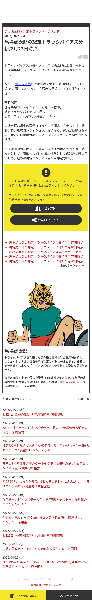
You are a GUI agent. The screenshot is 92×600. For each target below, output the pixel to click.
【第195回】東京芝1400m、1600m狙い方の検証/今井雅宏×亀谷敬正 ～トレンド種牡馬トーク (44, 564)
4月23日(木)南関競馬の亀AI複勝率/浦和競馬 (32, 535)
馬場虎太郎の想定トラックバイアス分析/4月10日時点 (46, 247)
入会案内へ (46, 208)
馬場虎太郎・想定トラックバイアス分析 (32, 31)
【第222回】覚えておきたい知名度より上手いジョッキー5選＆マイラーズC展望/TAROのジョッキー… (45, 447)
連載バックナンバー (74, 265)
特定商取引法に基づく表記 (46, 585)
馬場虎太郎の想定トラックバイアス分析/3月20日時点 (46, 261)
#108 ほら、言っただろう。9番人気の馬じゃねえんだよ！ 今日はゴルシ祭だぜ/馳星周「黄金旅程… (45, 483)
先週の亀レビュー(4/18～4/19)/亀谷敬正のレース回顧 (39, 548)
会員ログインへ (46, 220)
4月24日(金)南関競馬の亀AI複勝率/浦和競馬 (32, 414)
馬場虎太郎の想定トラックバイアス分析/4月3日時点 (45, 251)
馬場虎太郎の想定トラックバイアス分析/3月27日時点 (46, 256)
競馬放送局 (23, 84)
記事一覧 (83, 399)
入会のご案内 (23, 595)
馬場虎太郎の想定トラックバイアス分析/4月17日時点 (46, 242)
